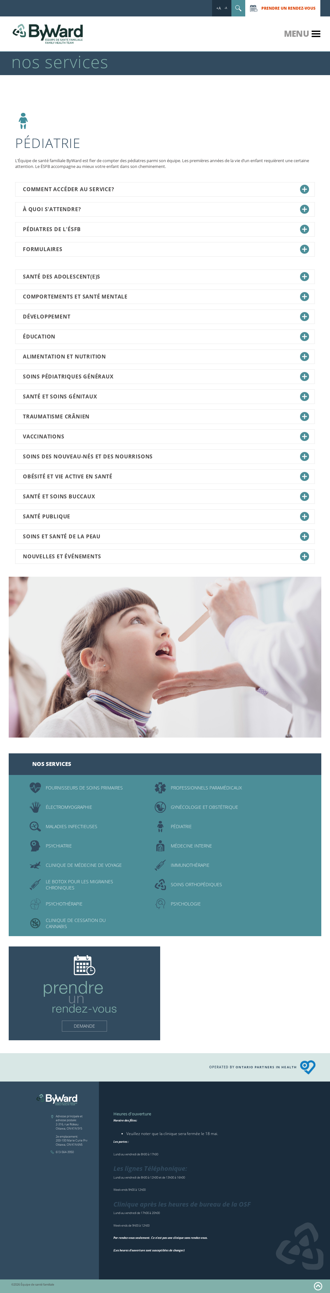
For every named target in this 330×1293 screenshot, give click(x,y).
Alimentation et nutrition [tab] (166, 356)
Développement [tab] (166, 316)
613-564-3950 (65, 1152)
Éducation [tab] (166, 336)
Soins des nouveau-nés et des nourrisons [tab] (166, 456)
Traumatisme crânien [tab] (166, 416)
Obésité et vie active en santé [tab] (166, 476)
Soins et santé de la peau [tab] (166, 536)
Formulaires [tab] (166, 249)
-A (225, 8)
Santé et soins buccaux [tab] (166, 496)
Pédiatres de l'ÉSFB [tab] (166, 229)
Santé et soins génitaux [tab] (166, 396)
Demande (84, 1026)
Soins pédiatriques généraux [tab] (166, 376)
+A (218, 8)
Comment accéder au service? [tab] (166, 189)
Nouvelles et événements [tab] (166, 556)
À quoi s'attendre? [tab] (166, 209)
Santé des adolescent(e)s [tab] (166, 276)
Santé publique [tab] (166, 516)
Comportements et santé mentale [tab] (166, 296)
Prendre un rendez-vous (288, 8)
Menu (296, 33)
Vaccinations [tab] (166, 436)
